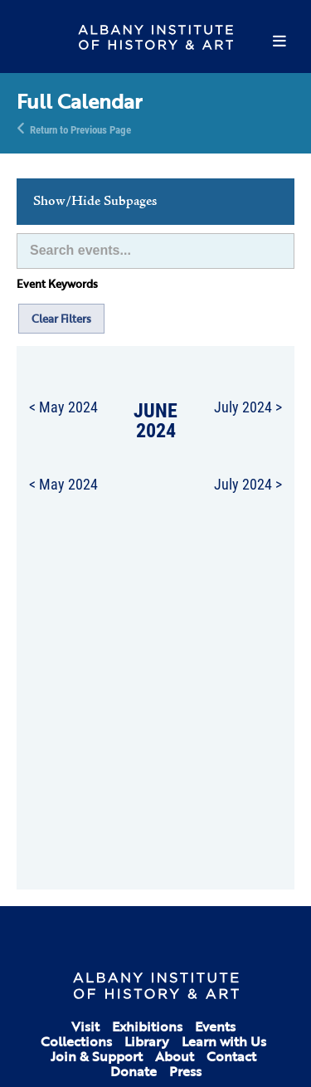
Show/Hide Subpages (95, 202)
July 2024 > (248, 407)
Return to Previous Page (80, 128)
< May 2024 (63, 407)
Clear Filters (61, 318)
